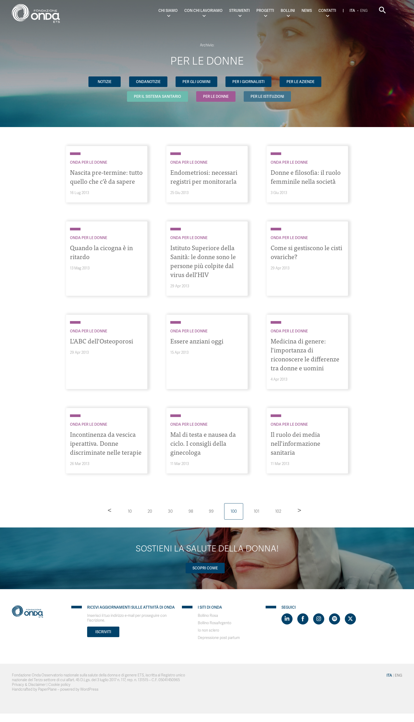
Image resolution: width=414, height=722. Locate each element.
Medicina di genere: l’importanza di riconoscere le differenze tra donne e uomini (305, 354)
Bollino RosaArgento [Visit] (214, 623)
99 (211, 511)
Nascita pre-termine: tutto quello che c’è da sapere (106, 176)
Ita (362, 10)
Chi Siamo (178, 10)
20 (150, 511)
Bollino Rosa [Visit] (208, 615)
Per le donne (216, 96)
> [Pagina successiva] (299, 510)
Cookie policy (59, 684)
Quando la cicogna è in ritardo (102, 251)
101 (256, 511)
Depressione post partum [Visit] (219, 638)
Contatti (337, 10)
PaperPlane (47, 689)
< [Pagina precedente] (109, 510)
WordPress (89, 689)
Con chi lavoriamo (213, 10)
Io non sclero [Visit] (208, 630)
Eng (374, 10)
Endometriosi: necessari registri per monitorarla (204, 176)
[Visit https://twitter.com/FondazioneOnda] (350, 619)
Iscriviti (103, 631)
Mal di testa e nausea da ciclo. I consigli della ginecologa (203, 443)
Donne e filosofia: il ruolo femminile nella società (306, 176)
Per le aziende (301, 81)
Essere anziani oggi (197, 341)
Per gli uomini (196, 81)
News (317, 10)
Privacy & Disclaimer (29, 684)
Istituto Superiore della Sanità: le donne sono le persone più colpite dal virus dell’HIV (203, 260)
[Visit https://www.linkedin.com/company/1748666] (287, 619)
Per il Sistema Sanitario (157, 96)
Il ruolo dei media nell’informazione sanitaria (296, 443)
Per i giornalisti (249, 81)
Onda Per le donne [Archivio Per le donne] (88, 162)
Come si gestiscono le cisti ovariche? (306, 251)
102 (278, 511)
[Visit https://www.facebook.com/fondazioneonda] (303, 619)
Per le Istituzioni (268, 96)
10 (130, 511)
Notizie (104, 81)
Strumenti (249, 10)
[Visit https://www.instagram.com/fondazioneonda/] (318, 619)
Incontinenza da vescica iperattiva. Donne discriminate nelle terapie (106, 443)
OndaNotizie (148, 81)
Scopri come (205, 568)
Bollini (298, 10)
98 (191, 511)
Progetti (275, 10)
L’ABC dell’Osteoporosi (101, 341)
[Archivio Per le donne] (75, 153)
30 (170, 511)
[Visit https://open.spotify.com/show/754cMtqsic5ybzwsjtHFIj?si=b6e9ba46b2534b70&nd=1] (334, 619)
